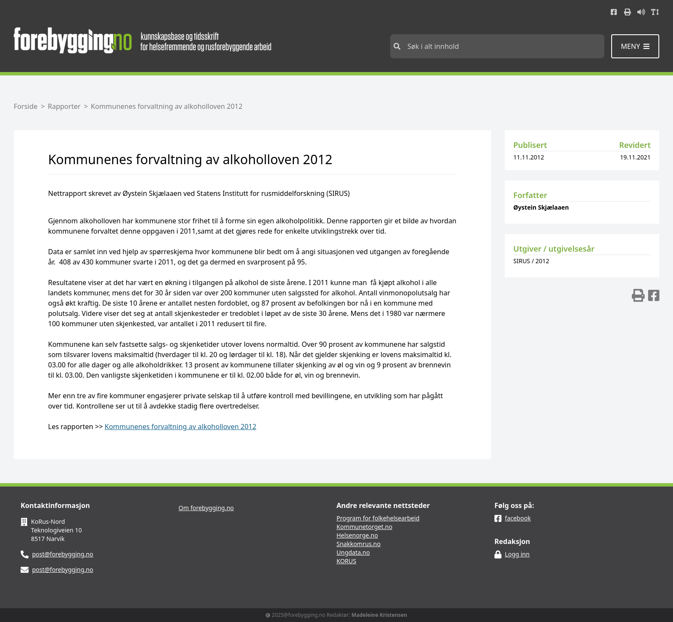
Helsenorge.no (357, 535)
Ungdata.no (353, 552)
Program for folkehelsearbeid (377, 518)
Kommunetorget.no (364, 527)
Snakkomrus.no (358, 544)
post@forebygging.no (63, 554)
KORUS (346, 561)
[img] (638, 295)
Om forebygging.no (206, 508)
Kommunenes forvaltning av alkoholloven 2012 (180, 426)
